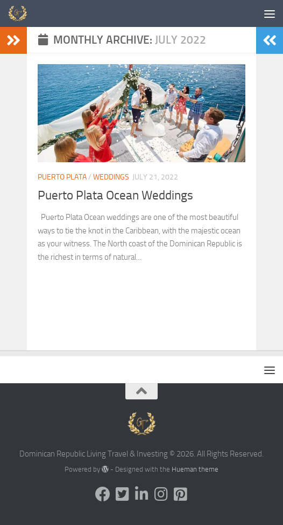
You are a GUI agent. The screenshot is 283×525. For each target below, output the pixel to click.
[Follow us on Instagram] (160, 494)
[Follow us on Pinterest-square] (180, 494)
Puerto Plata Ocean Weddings (118, 195)
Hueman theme (195, 469)
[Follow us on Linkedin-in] (141, 494)
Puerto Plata (62, 177)
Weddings (111, 177)
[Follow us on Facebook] (102, 494)
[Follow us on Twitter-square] (122, 494)
